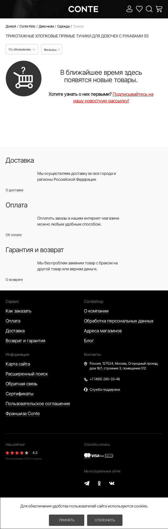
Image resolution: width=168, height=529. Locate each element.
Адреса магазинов (103, 330)
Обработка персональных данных (119, 321)
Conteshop (93, 301)
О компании (96, 311)
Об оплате (13, 235)
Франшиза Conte (23, 413)
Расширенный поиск (27, 374)
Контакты (92, 354)
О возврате (14, 279)
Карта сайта (18, 364)
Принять (66, 520)
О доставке (14, 190)
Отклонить (105, 520)
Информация (17, 354)
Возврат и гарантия (25, 340)
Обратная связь (21, 383)
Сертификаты (19, 393)
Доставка (15, 330)
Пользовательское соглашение (38, 403)
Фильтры (52, 49)
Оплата (13, 321)
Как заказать (18, 311)
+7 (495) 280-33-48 (105, 379)
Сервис (12, 301)
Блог (89, 340)
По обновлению (22, 49)
